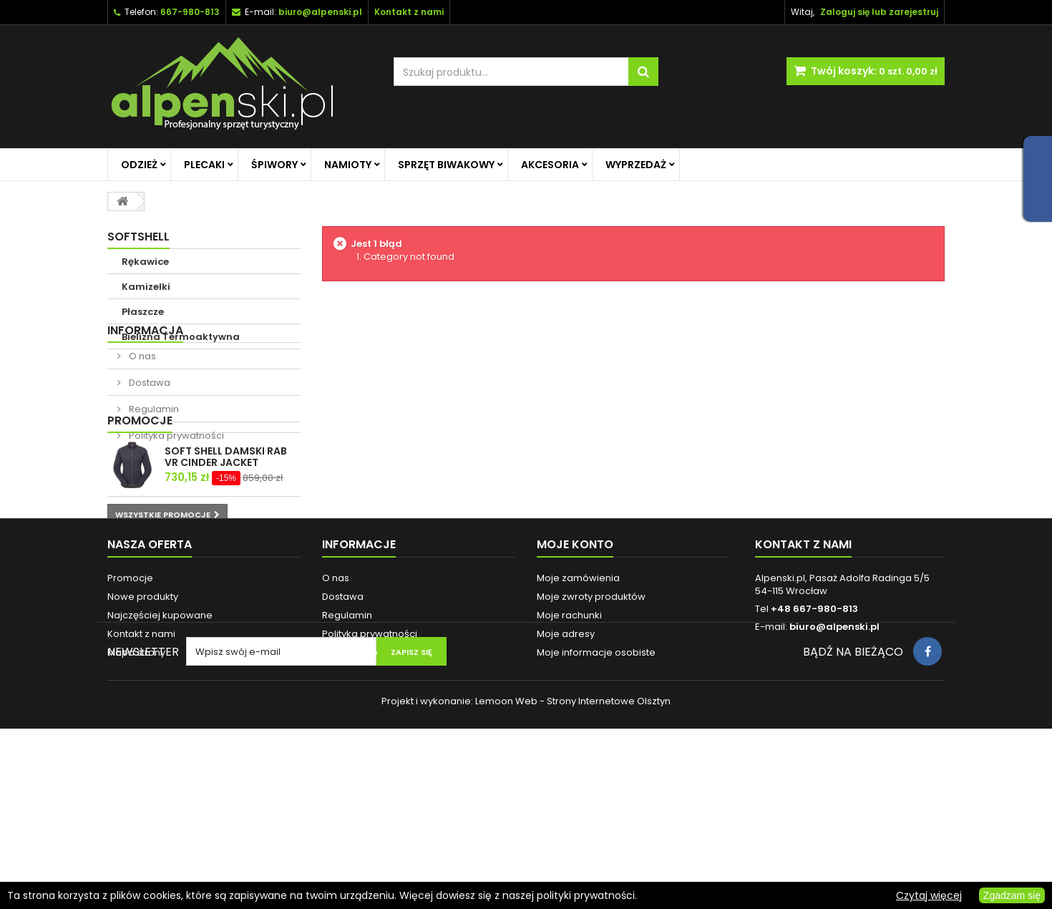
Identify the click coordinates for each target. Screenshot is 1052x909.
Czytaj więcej (929, 895)
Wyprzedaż (635, 164)
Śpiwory (274, 164)
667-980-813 (190, 12)
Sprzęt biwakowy (446, 164)
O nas (141, 400)
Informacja (145, 374)
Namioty (347, 164)
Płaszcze (143, 312)
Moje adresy (566, 765)
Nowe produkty (142, 727)
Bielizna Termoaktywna (181, 337)
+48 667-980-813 (814, 740)
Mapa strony (136, 783)
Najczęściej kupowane (160, 746)
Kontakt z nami (141, 765)
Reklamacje (350, 783)
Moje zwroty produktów (591, 727)
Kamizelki (146, 286)
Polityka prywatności (175, 479)
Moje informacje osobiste (596, 783)
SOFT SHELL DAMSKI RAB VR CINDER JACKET (226, 552)
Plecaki (204, 164)
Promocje (139, 516)
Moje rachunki (569, 746)
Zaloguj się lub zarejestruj (879, 12)
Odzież (139, 164)
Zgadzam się (1012, 895)
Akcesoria (550, 164)
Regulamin (153, 453)
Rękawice (145, 261)
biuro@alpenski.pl (320, 12)
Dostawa (148, 426)
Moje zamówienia (578, 709)
